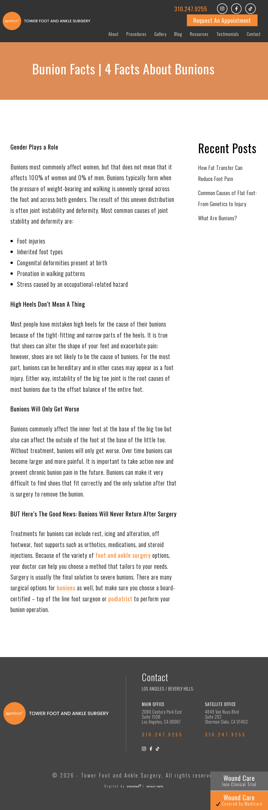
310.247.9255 (190, 8)
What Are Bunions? (217, 218)
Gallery (160, 34)
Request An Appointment (222, 20)
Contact (254, 34)
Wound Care (239, 780)
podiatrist (120, 598)
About (113, 34)
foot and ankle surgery (123, 555)
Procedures (136, 34)
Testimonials (227, 34)
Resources (199, 34)
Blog (178, 34)
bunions (67, 587)
